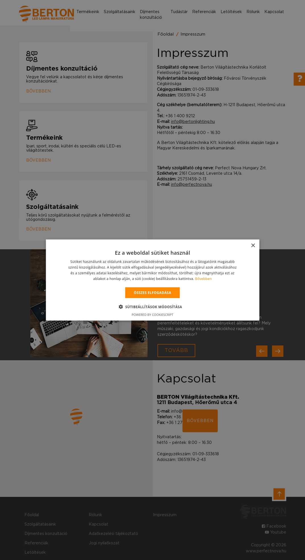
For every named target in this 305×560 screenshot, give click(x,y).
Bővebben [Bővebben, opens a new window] (203, 278)
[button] (152, 306)
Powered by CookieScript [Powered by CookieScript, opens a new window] (152, 314)
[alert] (152, 280)
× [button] (253, 246)
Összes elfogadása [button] (152, 292)
